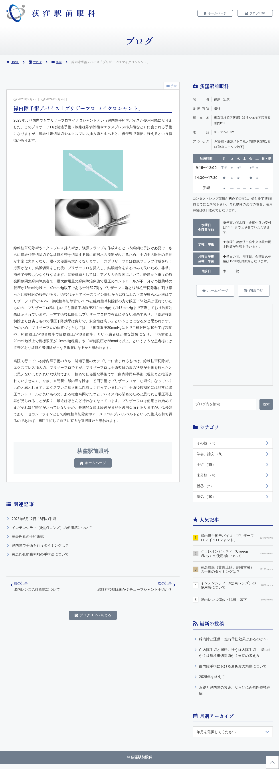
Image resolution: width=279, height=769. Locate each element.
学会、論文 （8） (210, 455)
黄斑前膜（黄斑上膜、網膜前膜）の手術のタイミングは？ (237, 572)
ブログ (38, 62)
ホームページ (217, 13)
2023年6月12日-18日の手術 (34, 521)
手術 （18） (206, 466)
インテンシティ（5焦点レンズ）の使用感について (52, 530)
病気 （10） (206, 499)
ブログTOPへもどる (95, 626)
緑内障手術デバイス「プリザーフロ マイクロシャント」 (237, 540)
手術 (60, 62)
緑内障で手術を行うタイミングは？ (40, 547)
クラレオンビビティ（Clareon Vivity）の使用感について (237, 556)
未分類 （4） (207, 477)
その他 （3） (207, 444)
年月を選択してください (216, 736)
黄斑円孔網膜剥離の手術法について (40, 556)
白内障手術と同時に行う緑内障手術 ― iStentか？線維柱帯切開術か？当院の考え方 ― (234, 656)
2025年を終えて (212, 681)
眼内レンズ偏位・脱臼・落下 (237, 602)
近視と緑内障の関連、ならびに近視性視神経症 (234, 694)
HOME (15, 62)
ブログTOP (257, 13)
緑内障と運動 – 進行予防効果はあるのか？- (233, 642)
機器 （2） (205, 488)
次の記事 (134, 593)
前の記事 (38, 590)
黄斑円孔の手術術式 (28, 538)
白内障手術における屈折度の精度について (233, 670)
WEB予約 (258, 291)
